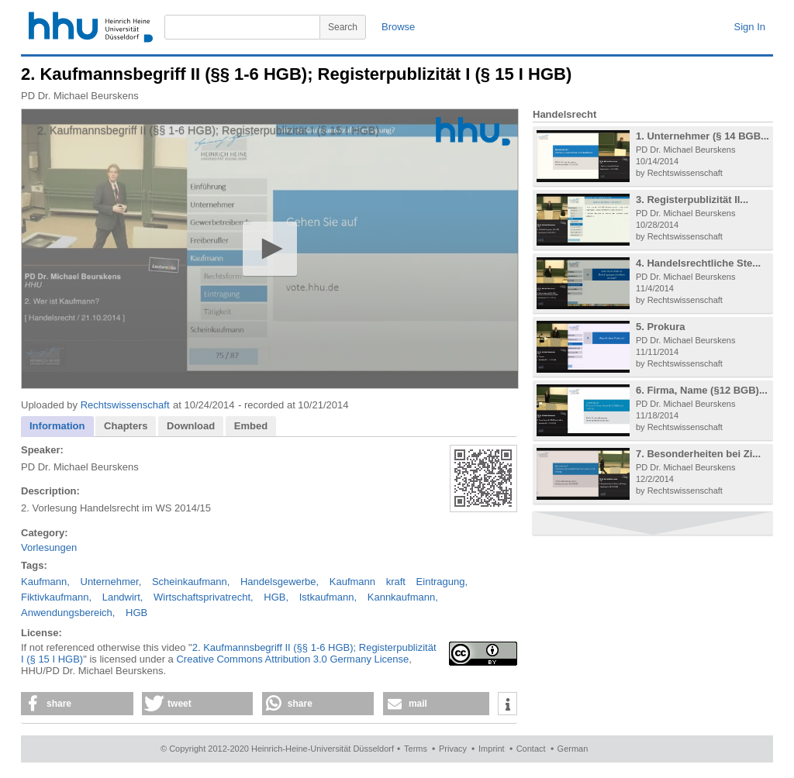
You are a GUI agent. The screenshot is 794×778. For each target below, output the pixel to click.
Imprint (491, 748)
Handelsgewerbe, (279, 581)
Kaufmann (352, 581)
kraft (396, 581)
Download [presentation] (191, 426)
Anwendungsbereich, (68, 612)
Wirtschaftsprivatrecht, (204, 597)
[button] (269, 248)
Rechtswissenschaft (125, 405)
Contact (531, 748)
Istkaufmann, (328, 597)
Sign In (749, 27)
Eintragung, (442, 581)
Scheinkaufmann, (191, 581)
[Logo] (473, 131)
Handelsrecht (564, 114)
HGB (136, 612)
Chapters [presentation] (125, 426)
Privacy (453, 748)
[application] (270, 248)
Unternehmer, (111, 581)
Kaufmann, (45, 581)
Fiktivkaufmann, (56, 597)
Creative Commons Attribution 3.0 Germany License (292, 659)
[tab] (57, 426)
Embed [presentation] (251, 426)
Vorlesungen (49, 547)
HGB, (276, 597)
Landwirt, (122, 597)
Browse (398, 27)
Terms (415, 748)
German (573, 748)
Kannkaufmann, (403, 597)
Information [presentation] (57, 426)
